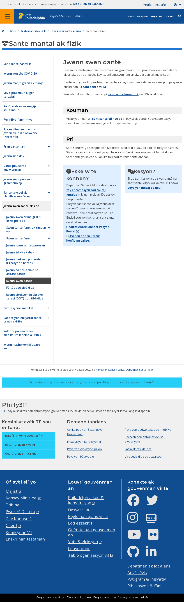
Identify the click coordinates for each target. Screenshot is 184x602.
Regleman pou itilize (50, 597)
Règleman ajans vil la (88, 516)
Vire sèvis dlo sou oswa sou (143, 457)
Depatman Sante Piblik (139, 369)
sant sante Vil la (94, 87)
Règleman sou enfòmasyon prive (116, 597)
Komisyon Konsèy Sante (110, 369)
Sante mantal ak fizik (33, 31)
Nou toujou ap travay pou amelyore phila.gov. (92, 382)
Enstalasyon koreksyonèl (84, 442)
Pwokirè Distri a (20, 511)
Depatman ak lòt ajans (148, 566)
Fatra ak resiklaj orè (138, 449)
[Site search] (179, 16)
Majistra (13, 491)
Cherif (11, 525)
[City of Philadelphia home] (33, 16)
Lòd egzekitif (80, 523)
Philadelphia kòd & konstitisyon (86, 500)
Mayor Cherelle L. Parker (66, 16)
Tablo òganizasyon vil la (90, 555)
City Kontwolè (19, 518)
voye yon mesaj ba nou (144, 188)
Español (161, 4)
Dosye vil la (78, 510)
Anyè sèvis (137, 572)
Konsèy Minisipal (22, 498)
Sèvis (131, 16)
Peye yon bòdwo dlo (80, 457)
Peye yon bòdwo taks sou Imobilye (148, 430)
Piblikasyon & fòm (144, 586)
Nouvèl (169, 16)
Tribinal (13, 505)
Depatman (156, 16)
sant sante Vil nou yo (107, 119)
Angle (147, 4)
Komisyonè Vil (19, 532)
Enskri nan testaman (25, 539)
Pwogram (142, 16)
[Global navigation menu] (7, 16)
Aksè (144, 597)
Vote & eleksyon (83, 541)
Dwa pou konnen (79, 597)
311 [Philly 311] (4, 411)
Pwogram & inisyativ (146, 579)
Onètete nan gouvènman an (91, 532)
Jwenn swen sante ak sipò (66, 31)
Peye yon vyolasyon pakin (84, 449)
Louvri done (79, 548)
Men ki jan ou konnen (88, 4)
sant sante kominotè (123, 94)
